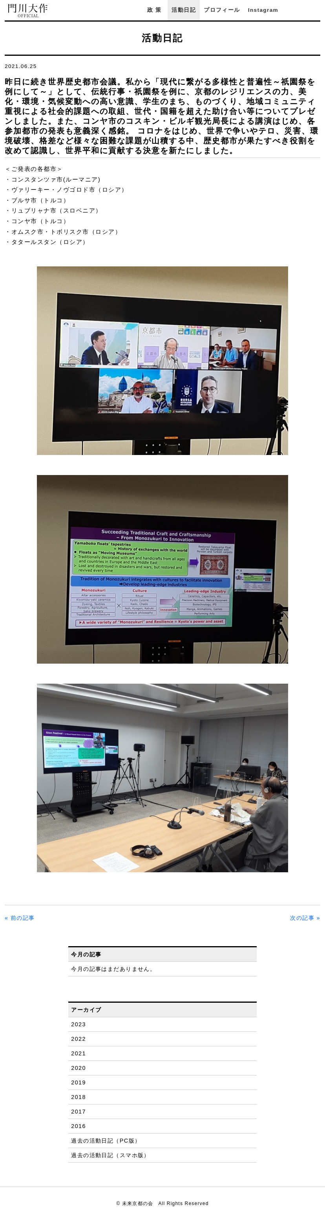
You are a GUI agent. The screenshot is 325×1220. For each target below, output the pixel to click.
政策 (155, 10)
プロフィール (222, 10)
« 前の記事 (20, 918)
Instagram (263, 10)
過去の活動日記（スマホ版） (110, 1155)
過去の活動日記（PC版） (106, 1140)
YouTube (316, 10)
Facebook (294, 10)
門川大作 (28, 11)
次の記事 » (305, 918)
